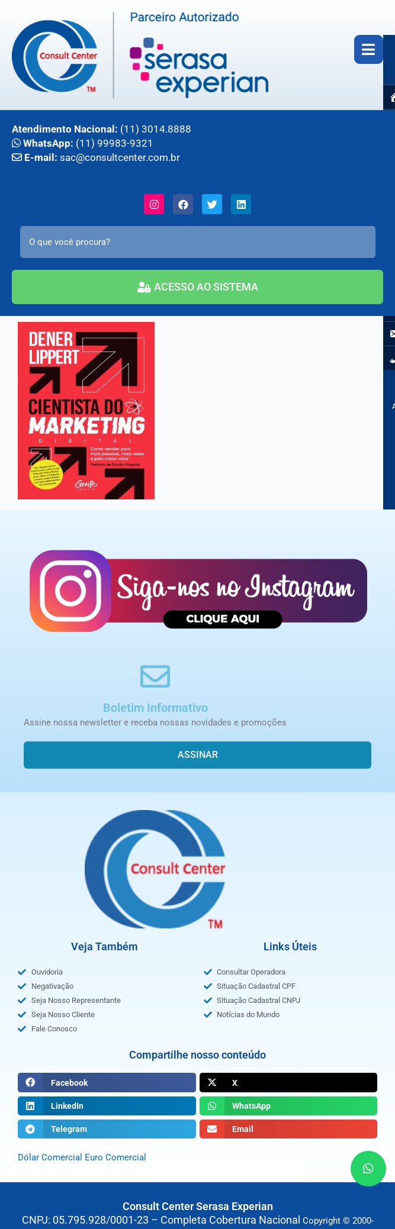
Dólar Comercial (50, 1157)
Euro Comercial (115, 1157)
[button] (107, 1082)
